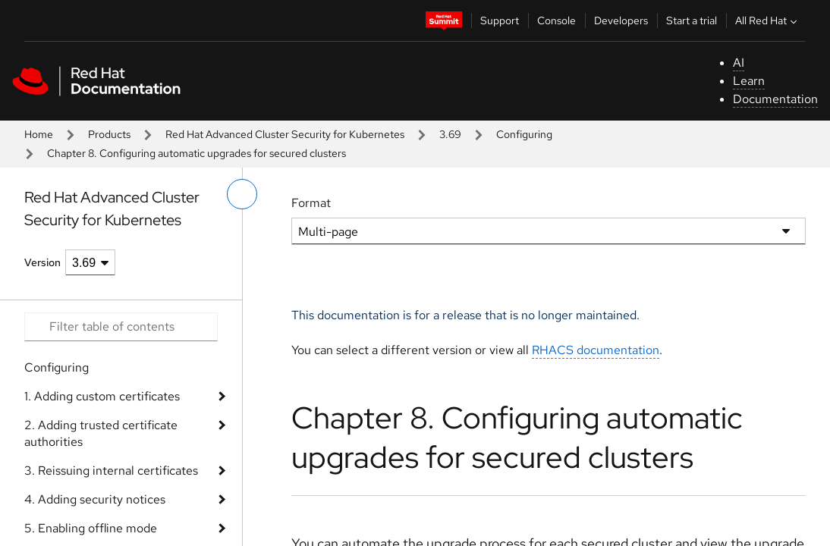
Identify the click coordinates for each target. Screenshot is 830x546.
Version (42, 262)
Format (311, 203)
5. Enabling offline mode (90, 528)
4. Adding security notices (94, 499)
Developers (621, 20)
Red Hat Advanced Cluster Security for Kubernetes (284, 134)
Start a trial (691, 20)
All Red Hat (767, 20)
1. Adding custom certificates (102, 396)
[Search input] (121, 326)
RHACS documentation (595, 350)
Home (38, 134)
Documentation (775, 99)
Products (109, 134)
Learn (749, 81)
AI (738, 63)
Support (499, 20)
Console (556, 20)
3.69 (450, 134)
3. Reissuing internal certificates (111, 471)
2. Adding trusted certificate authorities (101, 433)
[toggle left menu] (242, 194)
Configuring (524, 134)
